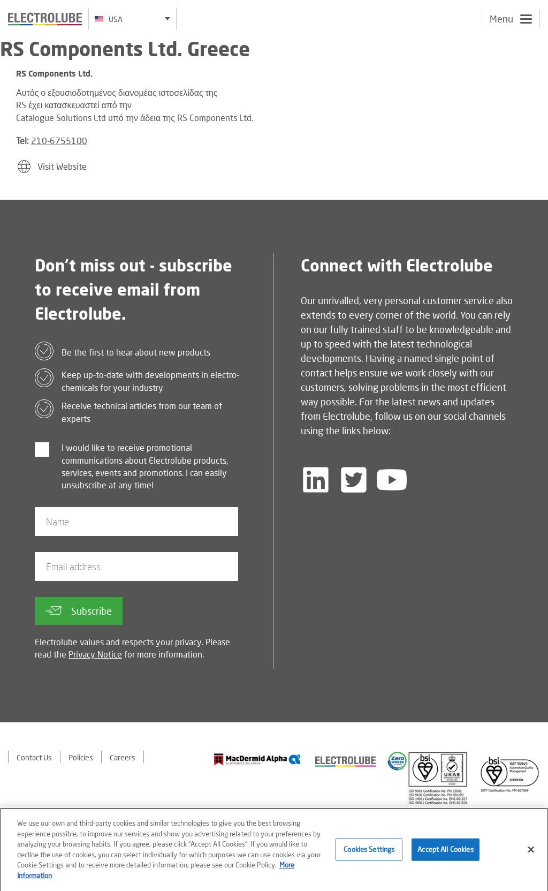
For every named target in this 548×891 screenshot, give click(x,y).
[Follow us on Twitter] (354, 480)
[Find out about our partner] (257, 759)
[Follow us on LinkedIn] (316, 480)
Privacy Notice (95, 654)
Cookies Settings (369, 852)
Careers (122, 757)
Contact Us (34, 757)
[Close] (531, 853)
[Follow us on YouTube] (392, 480)
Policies (80, 757)
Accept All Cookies (445, 852)
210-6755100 (59, 140)
